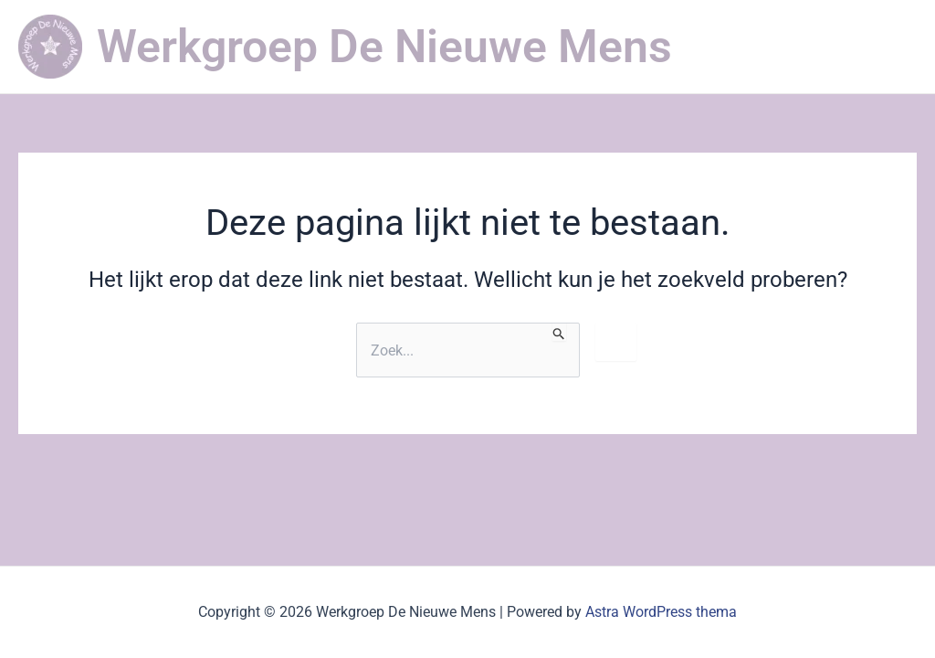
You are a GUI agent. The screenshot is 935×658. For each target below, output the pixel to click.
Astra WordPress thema (661, 612)
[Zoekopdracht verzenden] (559, 332)
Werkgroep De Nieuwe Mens (384, 46)
